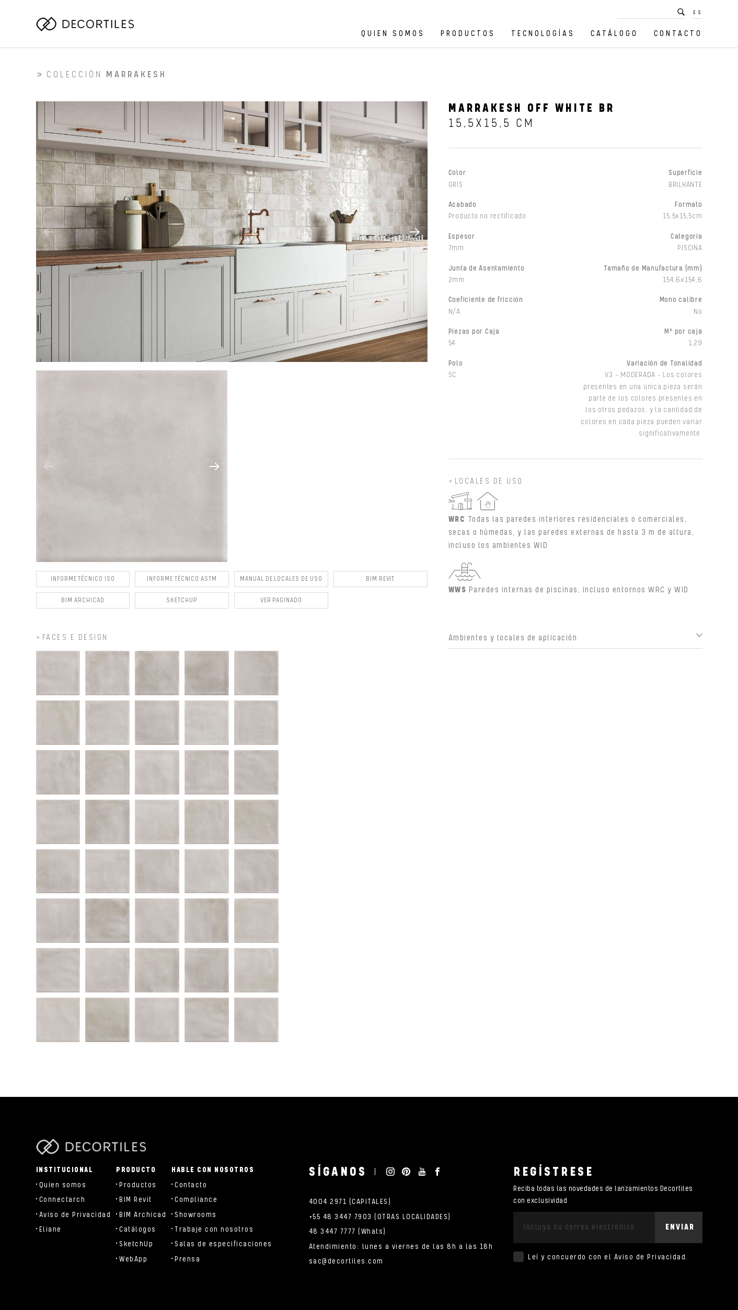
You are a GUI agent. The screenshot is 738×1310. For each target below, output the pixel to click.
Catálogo (614, 33)
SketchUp (136, 1244)
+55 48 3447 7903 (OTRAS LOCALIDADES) (380, 1217)
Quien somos (393, 33)
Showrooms (196, 1215)
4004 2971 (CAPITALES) (350, 1202)
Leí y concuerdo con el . (608, 1257)
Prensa (187, 1259)
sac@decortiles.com (346, 1261)
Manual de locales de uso (281, 583)
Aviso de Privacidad (75, 1215)
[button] (414, 235)
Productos (468, 33)
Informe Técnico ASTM (182, 583)
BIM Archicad (82, 605)
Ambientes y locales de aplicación (513, 642)
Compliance (196, 1200)
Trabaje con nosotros (214, 1229)
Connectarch (62, 1200)
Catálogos (137, 1229)
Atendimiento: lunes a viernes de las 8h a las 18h (401, 1247)
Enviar (680, 1227)
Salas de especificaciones (223, 1244)
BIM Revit (380, 583)
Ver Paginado (281, 605)
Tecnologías (543, 33)
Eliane (50, 1229)
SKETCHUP (182, 605)
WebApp (133, 1259)
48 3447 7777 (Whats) (347, 1231)
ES (697, 12)
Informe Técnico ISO (83, 583)
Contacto (678, 33)
